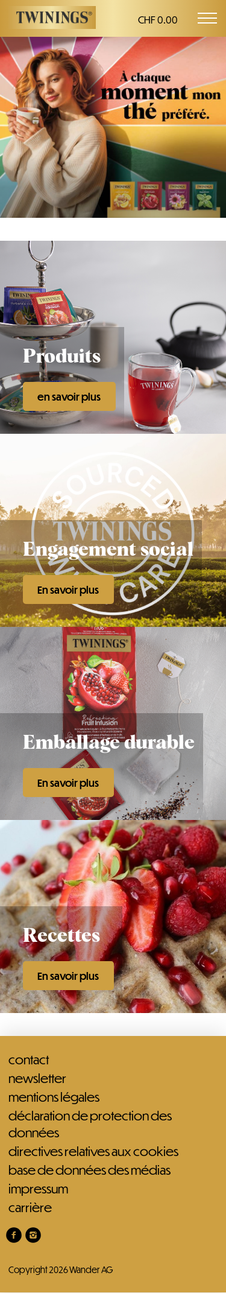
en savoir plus (69, 396)
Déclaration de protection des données (90, 1123)
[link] (14, 1235)
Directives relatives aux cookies (93, 1150)
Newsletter (37, 1077)
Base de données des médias (89, 1169)
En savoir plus (68, 589)
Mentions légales (53, 1096)
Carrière (30, 1207)
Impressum (38, 1188)
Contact (28, 1059)
